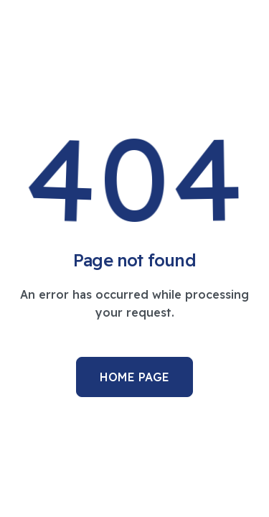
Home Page (134, 377)
